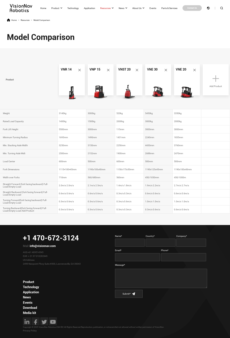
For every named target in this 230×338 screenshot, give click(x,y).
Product (55, 8)
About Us (136, 8)
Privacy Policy (30, 330)
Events (152, 8)
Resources (105, 8)
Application (89, 8)
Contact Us (192, 8)
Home (43, 8)
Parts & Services (169, 8)
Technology (73, 8)
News (121, 8)
